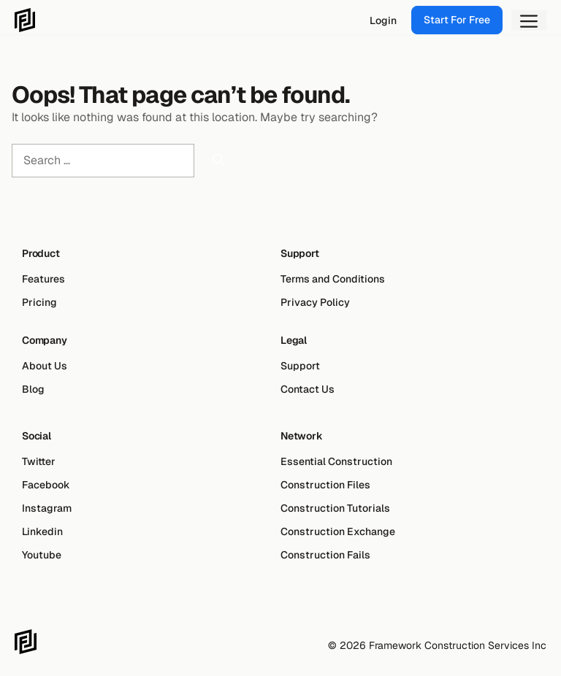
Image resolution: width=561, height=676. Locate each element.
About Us (44, 365)
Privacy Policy (315, 302)
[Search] (218, 160)
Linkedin (42, 531)
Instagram (47, 508)
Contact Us (307, 389)
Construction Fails (325, 554)
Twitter (39, 461)
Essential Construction (336, 461)
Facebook (46, 484)
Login (383, 20)
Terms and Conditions (332, 278)
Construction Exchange (337, 531)
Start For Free (457, 19)
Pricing (39, 302)
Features (43, 278)
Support (300, 365)
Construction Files (325, 484)
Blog (33, 389)
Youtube (41, 554)
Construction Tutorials (335, 508)
